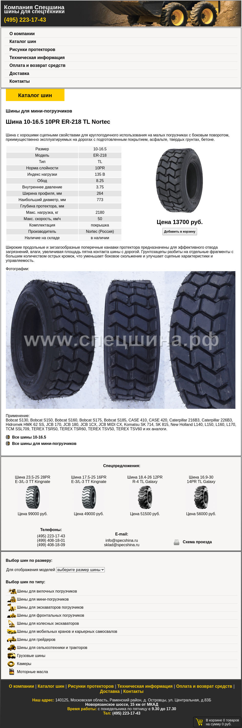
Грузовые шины (31, 656)
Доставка (19, 73)
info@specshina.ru (121, 540)
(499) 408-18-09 (51, 545)
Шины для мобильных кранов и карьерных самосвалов (67, 631)
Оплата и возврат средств (37, 65)
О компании (22, 33)
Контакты (20, 81)
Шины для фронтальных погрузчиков (50, 615)
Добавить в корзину (179, 231)
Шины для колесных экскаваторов (48, 623)
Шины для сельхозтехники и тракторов (52, 648)
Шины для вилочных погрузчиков (47, 591)
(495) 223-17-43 (25, 19)
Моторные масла (32, 672)
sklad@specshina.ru (121, 545)
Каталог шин (23, 41)
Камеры (24, 664)
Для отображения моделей (30, 570)
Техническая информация (37, 57)
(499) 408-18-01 (51, 540)
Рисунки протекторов (32, 49)
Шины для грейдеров (36, 639)
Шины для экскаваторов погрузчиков (50, 607)
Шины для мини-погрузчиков (43, 599)
